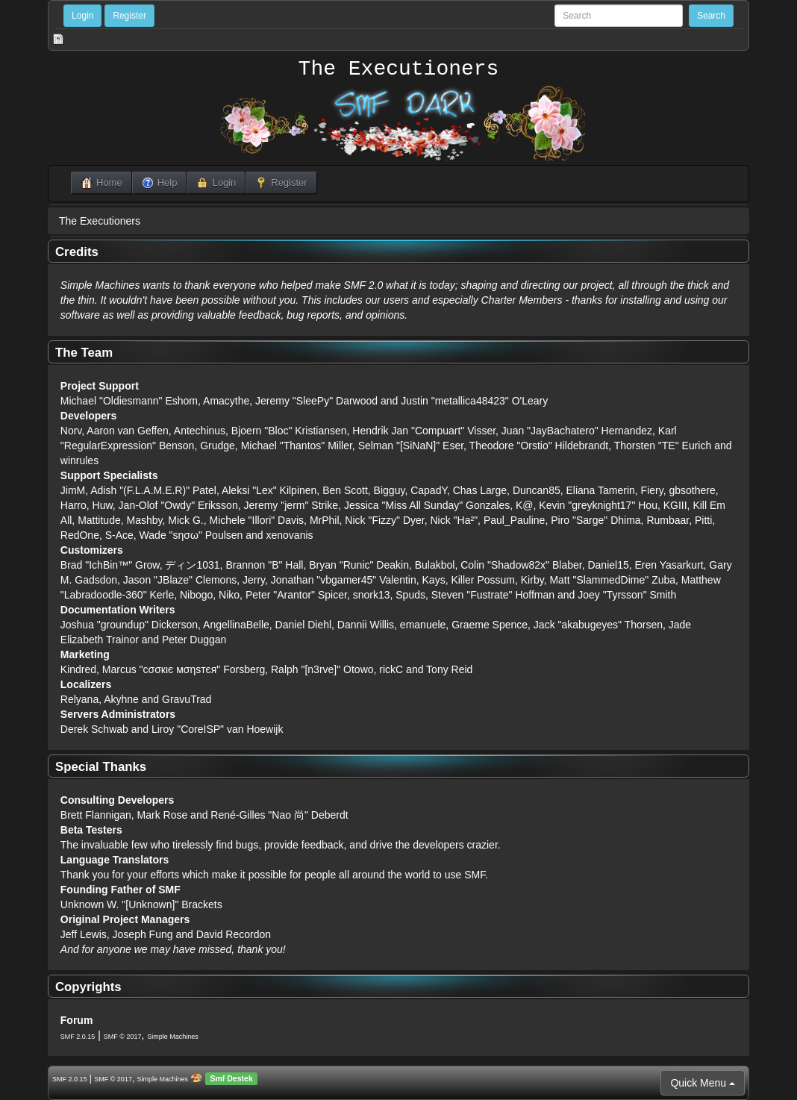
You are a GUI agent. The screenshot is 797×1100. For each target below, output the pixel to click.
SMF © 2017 (123, 1036)
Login (82, 15)
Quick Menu (702, 1083)
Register (129, 15)
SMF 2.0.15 (78, 1036)
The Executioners (399, 69)
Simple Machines (173, 1036)
